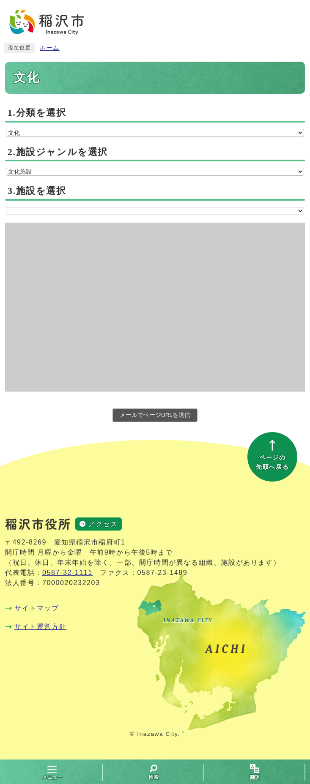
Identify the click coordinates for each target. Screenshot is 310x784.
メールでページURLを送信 (155, 415)
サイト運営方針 (40, 626)
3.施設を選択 (37, 191)
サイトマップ (36, 608)
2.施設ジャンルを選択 (58, 152)
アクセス (103, 524)
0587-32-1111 (67, 572)
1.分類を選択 (37, 113)
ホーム (50, 48)
